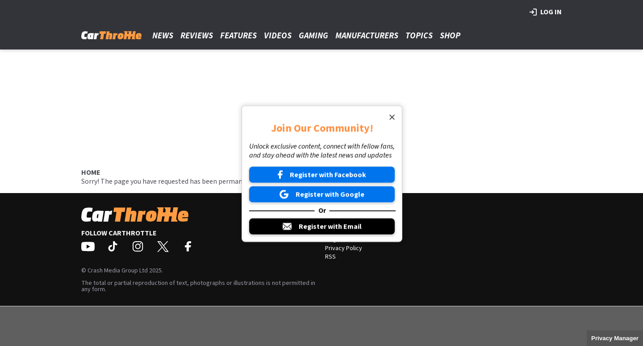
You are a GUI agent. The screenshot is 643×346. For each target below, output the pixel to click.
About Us (337, 223)
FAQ (330, 240)
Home (90, 172)
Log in (546, 12)
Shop (450, 36)
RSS (330, 257)
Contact (335, 231)
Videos (278, 36)
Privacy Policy (343, 248)
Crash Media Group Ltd (118, 270)
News (162, 36)
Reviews (196, 36)
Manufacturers (366, 36)
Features (238, 36)
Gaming (313, 36)
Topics (419, 36)
